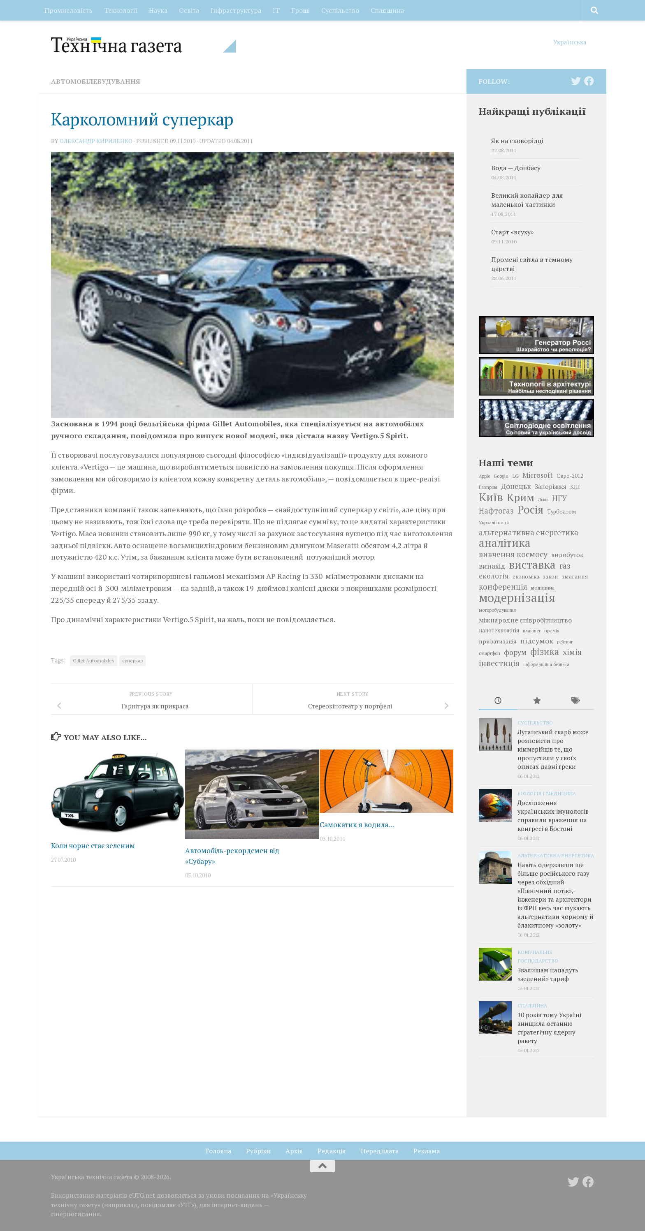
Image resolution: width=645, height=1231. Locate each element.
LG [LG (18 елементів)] (515, 475)
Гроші (300, 10)
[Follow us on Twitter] (576, 81)
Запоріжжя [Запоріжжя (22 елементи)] (550, 487)
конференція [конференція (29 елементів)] (503, 587)
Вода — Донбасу (516, 168)
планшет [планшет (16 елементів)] (532, 631)
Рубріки (258, 1150)
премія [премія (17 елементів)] (551, 630)
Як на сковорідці (517, 141)
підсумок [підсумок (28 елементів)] (536, 641)
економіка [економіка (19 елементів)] (526, 576)
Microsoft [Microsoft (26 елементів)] (537, 475)
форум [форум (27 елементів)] (515, 652)
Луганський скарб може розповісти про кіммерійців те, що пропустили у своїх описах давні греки (553, 749)
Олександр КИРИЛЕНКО (96, 141)
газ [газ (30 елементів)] (565, 566)
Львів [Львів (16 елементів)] (543, 499)
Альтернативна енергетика (555, 855)
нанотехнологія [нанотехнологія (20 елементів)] (499, 630)
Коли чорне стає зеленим (93, 845)
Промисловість (68, 10)
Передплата (380, 1150)
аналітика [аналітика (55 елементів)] (505, 543)
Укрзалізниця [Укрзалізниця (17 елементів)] (494, 522)
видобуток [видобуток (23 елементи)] (567, 555)
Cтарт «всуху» (512, 232)
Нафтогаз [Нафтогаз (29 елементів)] (496, 511)
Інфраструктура (236, 10)
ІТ (276, 10)
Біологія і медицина (546, 793)
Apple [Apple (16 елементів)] (484, 476)
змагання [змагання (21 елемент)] (574, 576)
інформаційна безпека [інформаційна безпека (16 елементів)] (546, 664)
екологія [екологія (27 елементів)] (494, 576)
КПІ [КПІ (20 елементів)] (575, 487)
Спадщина (387, 10)
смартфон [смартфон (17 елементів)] (489, 653)
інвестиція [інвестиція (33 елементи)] (499, 663)
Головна (218, 1150)
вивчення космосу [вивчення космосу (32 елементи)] (513, 554)
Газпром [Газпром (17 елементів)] (488, 487)
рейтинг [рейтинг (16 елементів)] (565, 642)
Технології (120, 10)
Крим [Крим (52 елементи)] (520, 497)
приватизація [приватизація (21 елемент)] (498, 641)
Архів (294, 1150)
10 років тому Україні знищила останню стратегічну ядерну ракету (549, 1028)
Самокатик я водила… (357, 824)
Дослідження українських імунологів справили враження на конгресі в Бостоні (553, 815)
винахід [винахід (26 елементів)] (492, 566)
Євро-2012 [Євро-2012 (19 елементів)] (570, 475)
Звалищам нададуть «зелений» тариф (547, 974)
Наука (158, 10)
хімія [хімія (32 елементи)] (572, 652)
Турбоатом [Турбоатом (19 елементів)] (561, 511)
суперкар (132, 660)
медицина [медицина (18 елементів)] (543, 587)
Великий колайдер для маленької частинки (527, 200)
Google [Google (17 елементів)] (501, 476)
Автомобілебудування (95, 81)
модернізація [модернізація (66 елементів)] (517, 597)
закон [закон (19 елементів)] (550, 576)
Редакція (332, 1150)
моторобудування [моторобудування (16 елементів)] (497, 610)
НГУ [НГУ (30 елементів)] (559, 498)
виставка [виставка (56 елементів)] (532, 564)
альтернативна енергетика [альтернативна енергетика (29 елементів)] (528, 532)
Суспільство (340, 10)
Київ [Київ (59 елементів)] (491, 497)
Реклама (426, 1150)
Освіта (189, 10)
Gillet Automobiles (93, 660)
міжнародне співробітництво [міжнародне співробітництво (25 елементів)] (525, 620)
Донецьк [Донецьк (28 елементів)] (516, 486)
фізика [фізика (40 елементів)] (544, 652)
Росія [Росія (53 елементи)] (530, 509)
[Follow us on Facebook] (589, 81)
